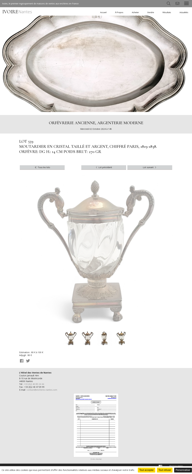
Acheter (135, 12)
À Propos (119, 12)
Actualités (184, 12)
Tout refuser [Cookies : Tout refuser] (164, 470)
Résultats (167, 12)
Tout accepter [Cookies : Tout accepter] (146, 470)
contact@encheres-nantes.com (42, 389)
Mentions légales (176, 466)
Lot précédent (103, 167)
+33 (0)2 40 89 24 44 (34, 384)
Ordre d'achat (96, 459)
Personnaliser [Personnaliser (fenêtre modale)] (183, 470)
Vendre (150, 12)
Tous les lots (42, 167)
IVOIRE (17, 12)
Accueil (103, 12)
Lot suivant (150, 167)
